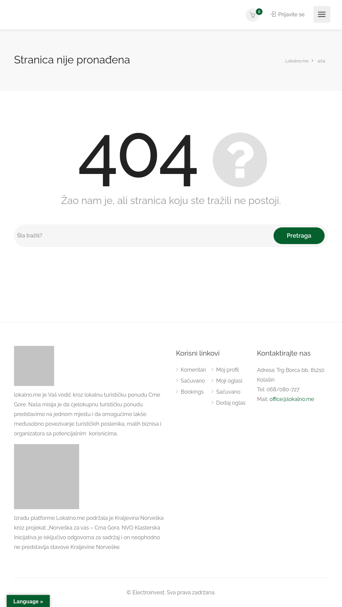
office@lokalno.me (292, 399)
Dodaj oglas (230, 403)
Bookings (192, 392)
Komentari (193, 370)
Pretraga (299, 235)
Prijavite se (288, 14)
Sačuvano (193, 381)
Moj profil (227, 370)
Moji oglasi (229, 381)
